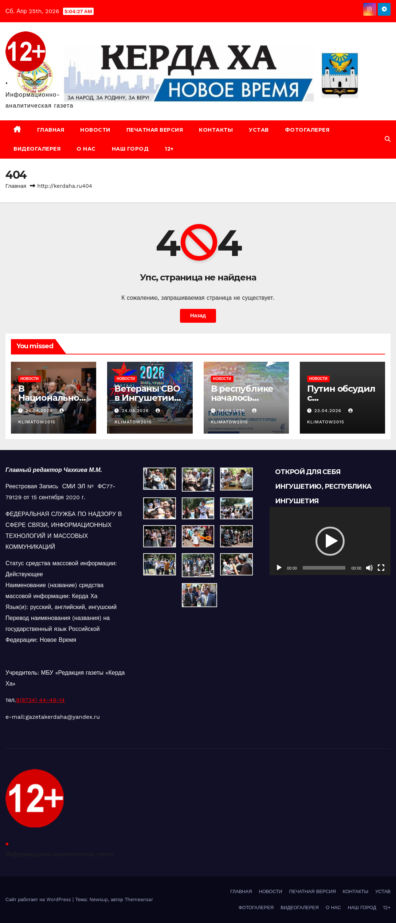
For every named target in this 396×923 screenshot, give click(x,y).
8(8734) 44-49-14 (40, 700)
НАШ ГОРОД (130, 149)
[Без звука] (369, 567)
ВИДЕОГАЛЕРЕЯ (36, 149)
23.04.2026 (328, 410)
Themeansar (139, 899)
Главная (15, 186)
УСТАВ (259, 130)
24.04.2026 (40, 410)
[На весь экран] (381, 567)
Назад (198, 316)
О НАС (86, 149)
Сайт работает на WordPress (38, 899)
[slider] (324, 568)
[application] (330, 541)
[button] (388, 139)
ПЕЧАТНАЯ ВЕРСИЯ (154, 130)
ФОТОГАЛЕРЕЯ (307, 130)
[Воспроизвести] (279, 567)
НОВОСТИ (95, 130)
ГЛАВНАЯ (50, 130)
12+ (169, 149)
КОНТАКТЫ (216, 130)
